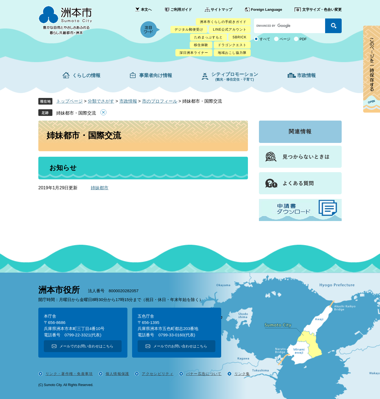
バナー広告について (204, 374)
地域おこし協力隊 (232, 53)
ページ (285, 39)
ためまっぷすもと (208, 37)
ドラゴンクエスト (232, 45)
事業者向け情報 (155, 75)
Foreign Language (266, 9)
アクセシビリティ (157, 374)
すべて (264, 39)
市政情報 (306, 75)
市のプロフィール (159, 101)
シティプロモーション (234, 76)
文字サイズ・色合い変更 (322, 9)
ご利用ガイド (181, 9)
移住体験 (201, 45)
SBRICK (239, 37)
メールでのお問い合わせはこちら (86, 346)
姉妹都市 (99, 187)
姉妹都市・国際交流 (76, 113)
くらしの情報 (86, 75)
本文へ (146, 9)
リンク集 (242, 374)
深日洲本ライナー (194, 53)
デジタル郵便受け (189, 29)
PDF (303, 39)
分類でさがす (101, 101)
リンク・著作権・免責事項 (69, 374)
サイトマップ (221, 9)
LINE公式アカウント (230, 29)
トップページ (69, 101)
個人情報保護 (117, 374)
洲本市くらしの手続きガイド (223, 22)
